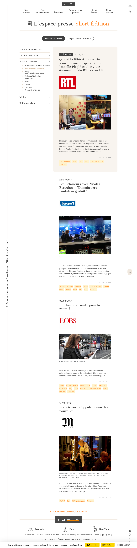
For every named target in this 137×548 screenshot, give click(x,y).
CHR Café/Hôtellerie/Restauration (36, 72)
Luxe (27, 81)
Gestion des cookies (68, 535)
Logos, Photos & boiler (80, 38)
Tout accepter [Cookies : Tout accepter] (92, 544)
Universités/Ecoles (32, 90)
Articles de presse (53, 38)
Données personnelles (84, 535)
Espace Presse (29, 535)
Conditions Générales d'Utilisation (47, 535)
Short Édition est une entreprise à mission (68, 511)
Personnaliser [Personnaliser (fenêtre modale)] (123, 544)
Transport (29, 87)
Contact (96, 535)
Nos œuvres (26, 11)
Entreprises (29, 79)
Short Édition (94, 11)
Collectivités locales (33, 76)
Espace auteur (109, 11)
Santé (27, 84)
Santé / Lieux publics (75, 11)
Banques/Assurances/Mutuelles (37, 65)
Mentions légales (89, 539)
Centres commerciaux (34, 68)
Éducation (58, 13)
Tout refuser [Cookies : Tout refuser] (107, 544)
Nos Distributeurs (42, 11)
